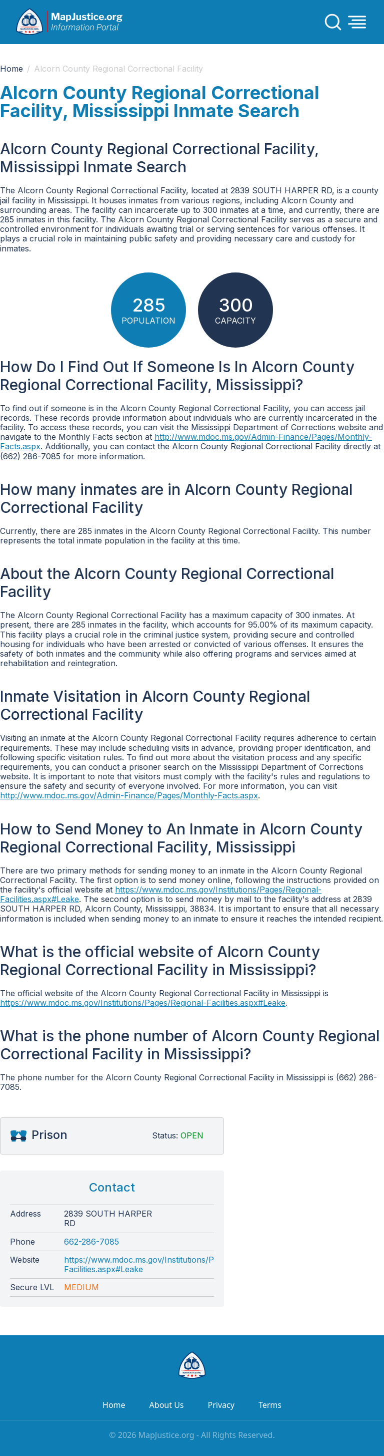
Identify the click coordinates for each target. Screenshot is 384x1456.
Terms (270, 1404)
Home (11, 69)
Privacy (221, 1404)
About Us (167, 1404)
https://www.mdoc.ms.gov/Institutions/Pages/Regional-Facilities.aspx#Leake (161, 894)
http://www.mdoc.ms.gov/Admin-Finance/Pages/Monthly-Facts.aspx (186, 441)
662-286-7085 (91, 1242)
